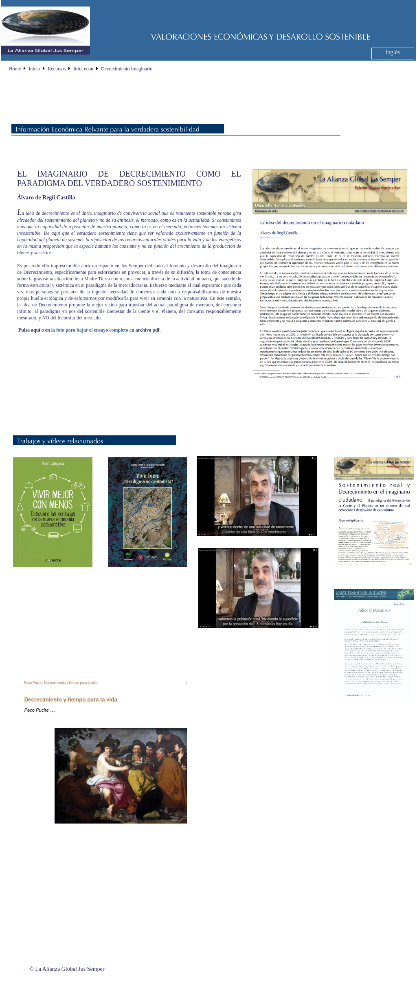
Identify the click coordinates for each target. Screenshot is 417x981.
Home (15, 69)
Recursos (57, 69)
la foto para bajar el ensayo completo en (92, 330)
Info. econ (83, 69)
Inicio (34, 69)
